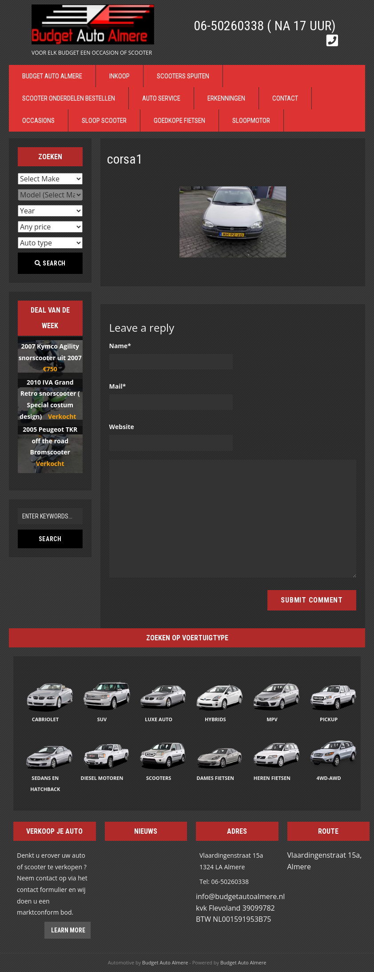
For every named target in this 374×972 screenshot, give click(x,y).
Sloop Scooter (104, 120)
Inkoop (119, 76)
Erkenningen (226, 98)
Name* (120, 345)
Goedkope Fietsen (179, 120)
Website (121, 426)
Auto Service (161, 98)
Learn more (67, 930)
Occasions (38, 120)
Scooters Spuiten (183, 76)
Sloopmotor (251, 120)
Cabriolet (45, 719)
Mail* (117, 386)
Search (50, 263)
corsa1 (125, 159)
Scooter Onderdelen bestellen (68, 98)
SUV (102, 719)
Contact (285, 98)
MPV (272, 719)
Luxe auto (158, 719)
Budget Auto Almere (52, 76)
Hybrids (215, 719)
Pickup (329, 719)
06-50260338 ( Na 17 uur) (265, 25)
